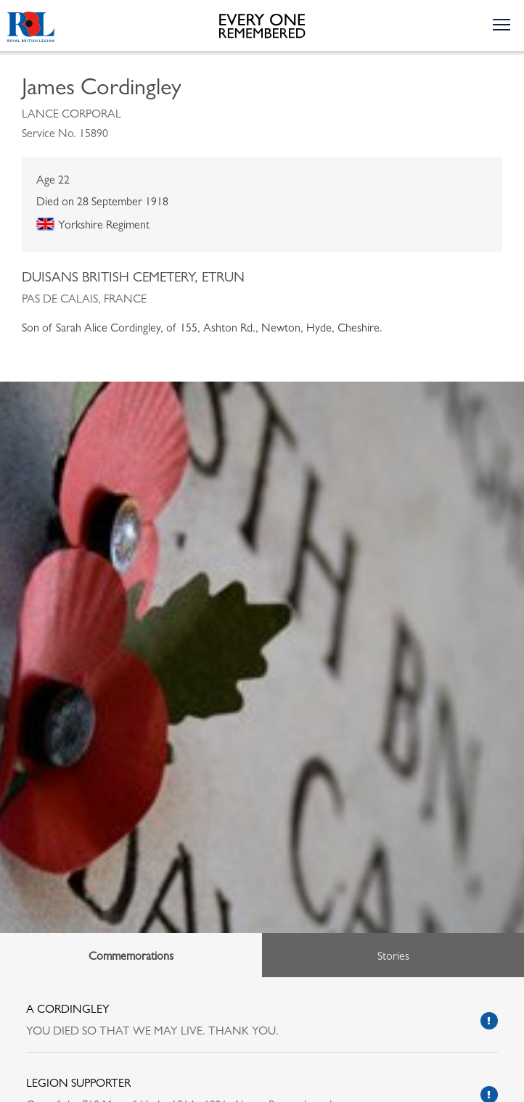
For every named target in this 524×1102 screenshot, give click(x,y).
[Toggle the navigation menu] (501, 24)
